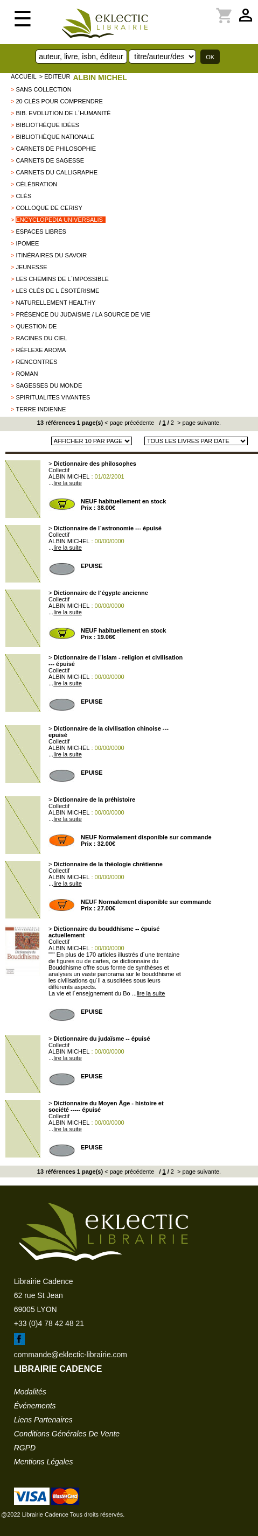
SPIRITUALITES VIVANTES (53, 397)
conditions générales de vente (67, 1433)
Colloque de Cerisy (49, 208)
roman (27, 373)
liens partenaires (43, 1419)
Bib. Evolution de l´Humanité (63, 113)
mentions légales (43, 1461)
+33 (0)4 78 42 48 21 (49, 1323)
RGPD (25, 1447)
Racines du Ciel (41, 338)
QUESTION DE (36, 326)
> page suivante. (198, 422)
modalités (30, 1391)
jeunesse (31, 267)
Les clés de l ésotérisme (57, 290)
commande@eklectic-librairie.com (70, 1354)
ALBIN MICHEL (100, 77)
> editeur (55, 76)
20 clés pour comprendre (59, 101)
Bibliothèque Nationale (55, 137)
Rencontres (36, 362)
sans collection (43, 89)
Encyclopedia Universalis (59, 219)
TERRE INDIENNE (41, 409)
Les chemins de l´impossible (62, 279)
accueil (24, 76)
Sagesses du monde (49, 385)
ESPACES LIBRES (41, 231)
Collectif (58, 470)
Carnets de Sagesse (50, 160)
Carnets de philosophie (56, 148)
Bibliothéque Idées (47, 125)
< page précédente (129, 422)
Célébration (36, 184)
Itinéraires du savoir (51, 255)
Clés (23, 196)
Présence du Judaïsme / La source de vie (83, 314)
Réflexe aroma (41, 350)
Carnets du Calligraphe (56, 172)
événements (35, 1405)
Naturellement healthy (55, 302)
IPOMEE (27, 243)
